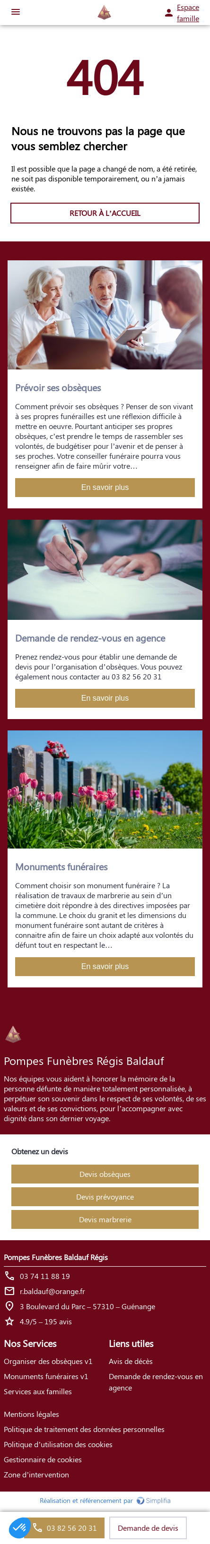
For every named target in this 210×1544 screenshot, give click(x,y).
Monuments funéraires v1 (46, 1376)
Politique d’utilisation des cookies (58, 1444)
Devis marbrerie (105, 1219)
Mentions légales (31, 1414)
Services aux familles (38, 1391)
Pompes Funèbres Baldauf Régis (56, 1257)
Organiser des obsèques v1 (48, 1361)
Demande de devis (148, 1528)
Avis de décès (131, 1361)
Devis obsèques (105, 1174)
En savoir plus (105, 487)
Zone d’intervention (36, 1474)
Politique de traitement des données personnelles (84, 1429)
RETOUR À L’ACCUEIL (105, 213)
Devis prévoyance (105, 1196)
